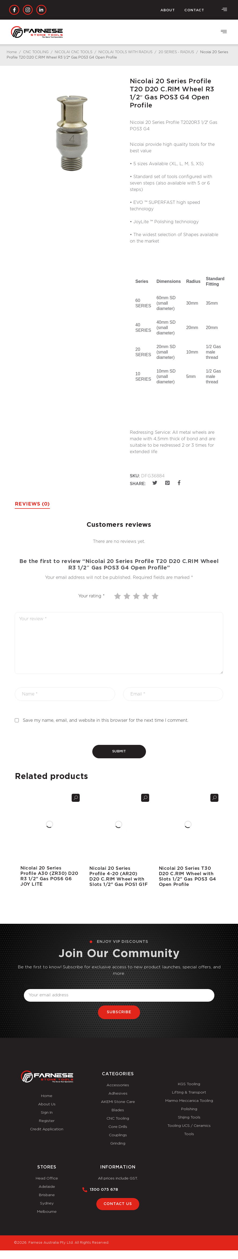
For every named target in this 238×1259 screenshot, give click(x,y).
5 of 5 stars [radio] (156, 596)
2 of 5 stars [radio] (127, 596)
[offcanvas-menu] (224, 9)
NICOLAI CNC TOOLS (73, 52)
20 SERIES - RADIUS (176, 52)
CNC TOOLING (36, 52)
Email (29, 986)
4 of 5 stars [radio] (146, 596)
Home (12, 52)
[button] (223, 32)
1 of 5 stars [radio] (118, 596)
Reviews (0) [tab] (32, 504)
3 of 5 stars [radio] (137, 596)
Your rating (91, 596)
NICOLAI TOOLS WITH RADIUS (125, 52)
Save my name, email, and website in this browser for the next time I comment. (105, 720)
